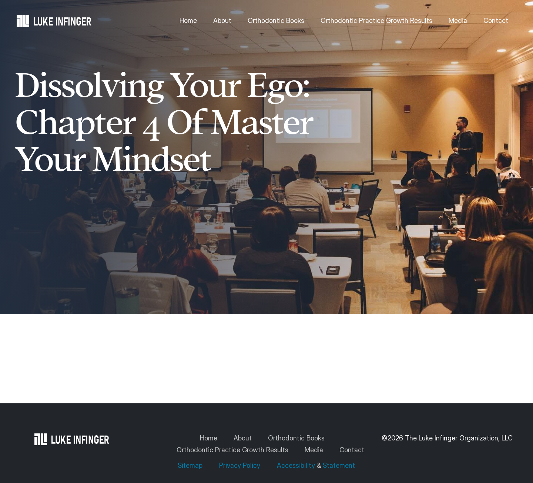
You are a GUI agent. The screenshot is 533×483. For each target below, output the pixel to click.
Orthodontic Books (276, 20)
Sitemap (191, 465)
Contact (495, 20)
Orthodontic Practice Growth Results (376, 20)
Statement (339, 465)
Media (458, 20)
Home (188, 20)
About (222, 20)
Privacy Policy (239, 465)
